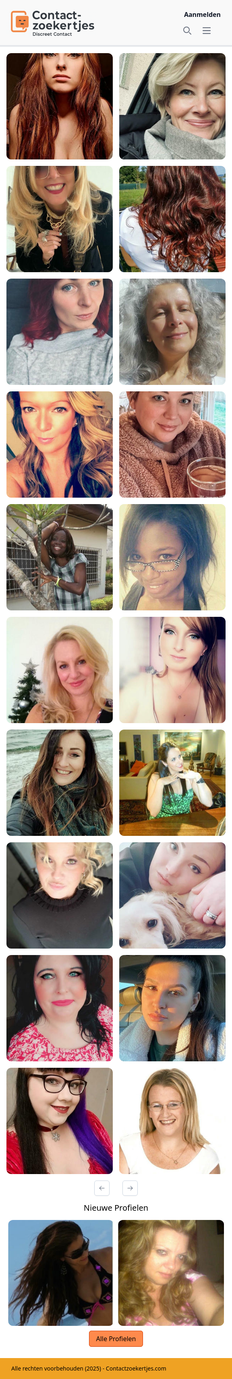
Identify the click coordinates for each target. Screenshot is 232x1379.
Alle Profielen (116, 1338)
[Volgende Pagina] (130, 1188)
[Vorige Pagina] (102, 1188)
